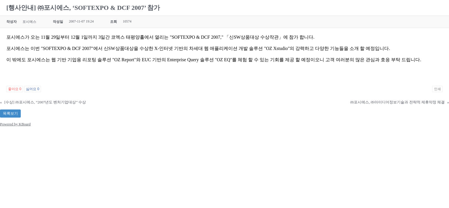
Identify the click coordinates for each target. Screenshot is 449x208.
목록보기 (10, 113)
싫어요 (32, 89)
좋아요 (14, 89)
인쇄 (437, 89)
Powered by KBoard (15, 124)
